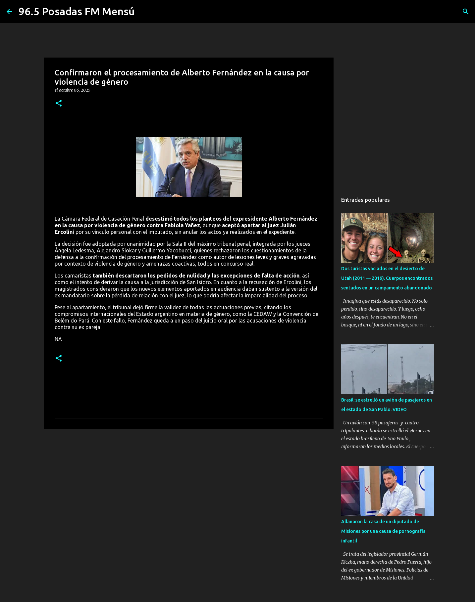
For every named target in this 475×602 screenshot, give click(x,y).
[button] (59, 103)
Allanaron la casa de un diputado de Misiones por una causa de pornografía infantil (383, 531)
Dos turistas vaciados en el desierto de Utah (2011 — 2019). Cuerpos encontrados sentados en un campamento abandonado (387, 278)
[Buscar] (466, 12)
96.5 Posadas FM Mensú (76, 11)
